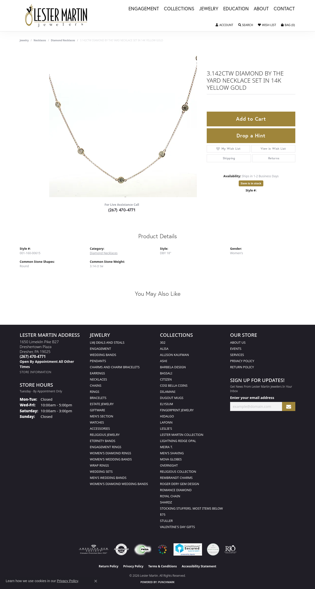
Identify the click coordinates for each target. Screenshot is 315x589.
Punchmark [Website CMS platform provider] (166, 582)
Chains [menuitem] (95, 385)
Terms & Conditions (162, 566)
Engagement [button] (143, 9)
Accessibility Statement (199, 566)
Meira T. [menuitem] (166, 447)
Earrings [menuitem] (97, 373)
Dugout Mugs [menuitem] (171, 398)
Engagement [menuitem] (100, 348)
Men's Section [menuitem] (101, 416)
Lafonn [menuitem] (166, 422)
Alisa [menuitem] (164, 348)
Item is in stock (251, 183)
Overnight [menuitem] (169, 465)
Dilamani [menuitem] (167, 391)
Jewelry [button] (208, 9)
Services (237, 355)
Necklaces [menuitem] (98, 379)
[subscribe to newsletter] (288, 406)
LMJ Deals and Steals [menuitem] (107, 342)
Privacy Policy (242, 361)
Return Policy (242, 367)
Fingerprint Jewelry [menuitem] (177, 410)
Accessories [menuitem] (100, 428)
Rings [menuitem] (94, 391)
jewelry (24, 40)
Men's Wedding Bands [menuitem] (108, 477)
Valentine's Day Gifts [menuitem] (177, 527)
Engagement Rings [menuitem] (105, 447)
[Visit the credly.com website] (213, 549)
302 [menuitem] (162, 342)
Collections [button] (179, 9)
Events (235, 348)
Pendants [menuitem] (98, 361)
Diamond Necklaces (63, 40)
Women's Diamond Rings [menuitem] (110, 453)
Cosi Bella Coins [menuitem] (174, 385)
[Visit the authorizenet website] (121, 549)
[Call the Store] (33, 356)
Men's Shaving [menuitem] (172, 453)
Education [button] (236, 9)
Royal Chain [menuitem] (170, 496)
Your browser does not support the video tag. (123, 123)
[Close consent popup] (95, 581)
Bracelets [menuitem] (98, 398)
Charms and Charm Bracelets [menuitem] (115, 367)
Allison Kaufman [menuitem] (174, 355)
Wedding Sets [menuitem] (101, 471)
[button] (224, 25)
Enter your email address (252, 397)
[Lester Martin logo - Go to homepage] (56, 15)
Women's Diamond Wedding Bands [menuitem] (119, 484)
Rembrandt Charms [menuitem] (176, 477)
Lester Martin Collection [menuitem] (181, 434)
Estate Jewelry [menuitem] (102, 404)
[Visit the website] (162, 549)
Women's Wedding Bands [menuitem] (111, 459)
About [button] (261, 9)
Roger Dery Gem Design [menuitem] (179, 484)
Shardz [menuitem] (166, 502)
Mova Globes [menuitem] (171, 459)
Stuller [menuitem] (166, 520)
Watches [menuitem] (97, 422)
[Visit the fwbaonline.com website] (142, 549)
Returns (274, 158)
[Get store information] (35, 372)
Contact (284, 9)
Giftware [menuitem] (97, 410)
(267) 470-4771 (122, 209)
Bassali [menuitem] (166, 373)
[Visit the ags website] (94, 549)
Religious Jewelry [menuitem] (105, 434)
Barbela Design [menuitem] (173, 367)
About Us (238, 342)
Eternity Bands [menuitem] (102, 441)
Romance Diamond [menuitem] (176, 490)
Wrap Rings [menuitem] (99, 465)
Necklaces (40, 40)
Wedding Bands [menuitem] (103, 355)
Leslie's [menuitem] (166, 428)
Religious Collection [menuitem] (178, 471)
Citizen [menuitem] (166, 379)
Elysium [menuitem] (166, 404)
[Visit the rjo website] (230, 549)
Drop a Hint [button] (251, 135)
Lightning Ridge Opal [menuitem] (178, 441)
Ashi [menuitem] (163, 361)
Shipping (229, 158)
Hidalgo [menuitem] (167, 416)
